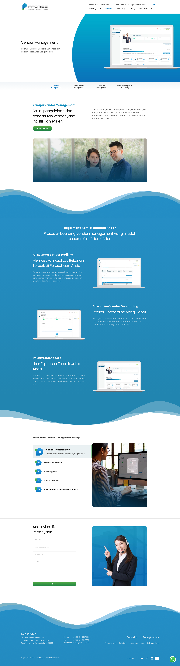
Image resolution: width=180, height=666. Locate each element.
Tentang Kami (94, 8)
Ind (154, 4)
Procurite (132, 637)
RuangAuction (151, 637)
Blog (133, 8)
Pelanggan (122, 8)
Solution (109, 8)
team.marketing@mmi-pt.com (133, 4)
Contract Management (101, 87)
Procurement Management (78, 87)
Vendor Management (55, 87)
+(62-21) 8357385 (102, 4)
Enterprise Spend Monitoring (124, 87)
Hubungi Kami (145, 8)
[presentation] (50, 575)
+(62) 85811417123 (81, 643)
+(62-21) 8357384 (81, 640)
